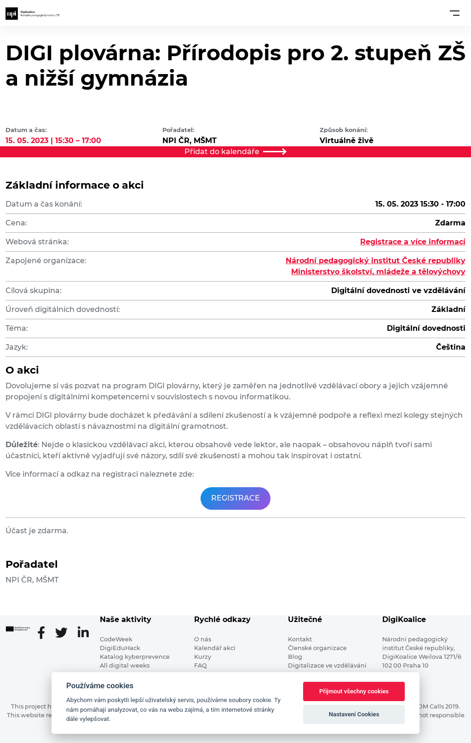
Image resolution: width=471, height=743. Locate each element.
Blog (295, 656)
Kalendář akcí (215, 648)
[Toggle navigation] (454, 13)
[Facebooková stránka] (44, 633)
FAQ (200, 665)
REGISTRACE (235, 498)
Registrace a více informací (412, 241)
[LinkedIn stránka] (83, 633)
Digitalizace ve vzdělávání (327, 665)
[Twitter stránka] (65, 633)
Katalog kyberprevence (135, 656)
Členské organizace (317, 648)
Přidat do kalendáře (235, 151)
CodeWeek (116, 639)
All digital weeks (124, 665)
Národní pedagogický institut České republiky (375, 260)
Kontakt (300, 639)
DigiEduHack (120, 648)
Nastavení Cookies (354, 714)
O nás (202, 639)
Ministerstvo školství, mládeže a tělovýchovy (378, 271)
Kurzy (202, 656)
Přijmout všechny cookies (354, 691)
